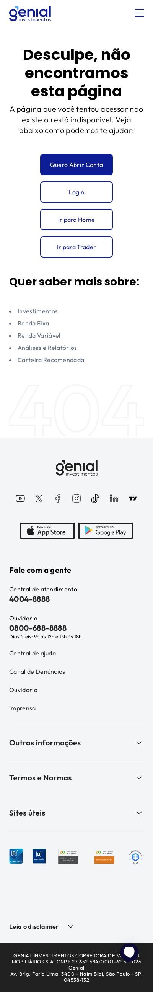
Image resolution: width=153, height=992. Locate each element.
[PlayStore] (105, 531)
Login (76, 192)
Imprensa (22, 708)
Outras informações (76, 742)
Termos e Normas (76, 777)
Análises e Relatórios (47, 347)
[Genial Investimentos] (30, 13)
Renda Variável (39, 335)
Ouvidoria (23, 690)
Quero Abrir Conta (76, 164)
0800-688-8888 (38, 628)
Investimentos (38, 311)
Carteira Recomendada (51, 360)
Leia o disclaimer (34, 926)
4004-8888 (29, 599)
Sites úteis (76, 812)
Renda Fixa (33, 323)
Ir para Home (76, 219)
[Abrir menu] (139, 13)
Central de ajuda (32, 653)
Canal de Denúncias (37, 671)
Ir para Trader (76, 247)
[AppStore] (47, 531)
